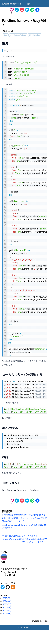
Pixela (45, 620)
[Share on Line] (32, 10)
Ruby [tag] (5, 35)
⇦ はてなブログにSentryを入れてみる (20, 535)
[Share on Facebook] (37, 10)
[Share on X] (27, 10)
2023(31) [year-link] (7, 604)
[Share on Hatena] (17, 10)
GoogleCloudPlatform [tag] (18, 35)
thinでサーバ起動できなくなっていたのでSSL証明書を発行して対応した (24, 520)
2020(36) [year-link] (7, 613)
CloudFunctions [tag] (34, 35)
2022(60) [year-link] (7, 607)
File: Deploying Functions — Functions (20, 489)
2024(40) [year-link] (7, 601)
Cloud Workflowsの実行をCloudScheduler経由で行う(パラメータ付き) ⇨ (25, 540)
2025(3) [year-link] (6, 598)
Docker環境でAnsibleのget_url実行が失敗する (24, 514)
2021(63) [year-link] (7, 610)
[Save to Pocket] (22, 10)
